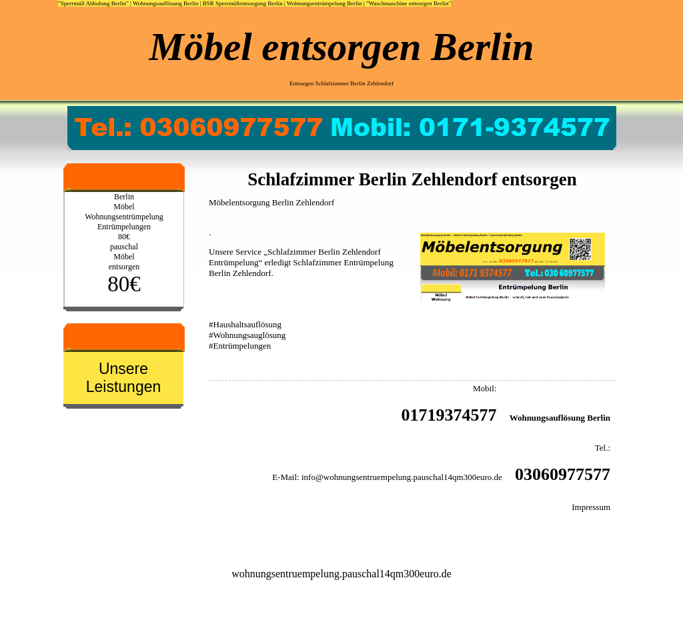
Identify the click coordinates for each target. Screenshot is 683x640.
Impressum (591, 507)
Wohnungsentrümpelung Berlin (324, 3)
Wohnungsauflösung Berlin (166, 3)
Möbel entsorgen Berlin (341, 47)
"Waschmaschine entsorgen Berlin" (408, 3)
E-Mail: (285, 477)
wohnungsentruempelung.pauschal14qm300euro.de (341, 573)
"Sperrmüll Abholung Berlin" (93, 3)
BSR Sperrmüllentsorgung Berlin (243, 3)
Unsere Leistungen (123, 377)
